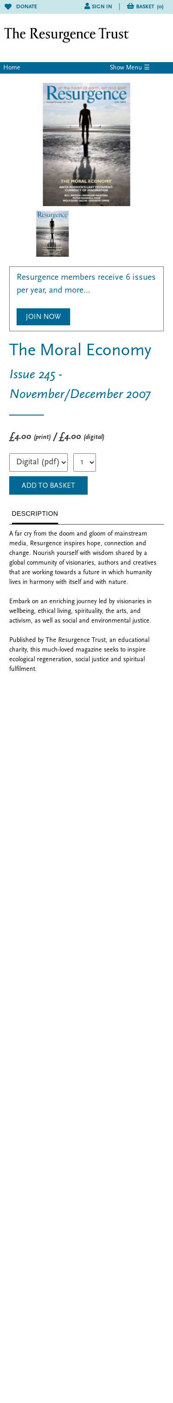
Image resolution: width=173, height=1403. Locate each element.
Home (11, 67)
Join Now (43, 317)
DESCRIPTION (35, 513)
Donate (21, 7)
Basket (150, 7)
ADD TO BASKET (48, 486)
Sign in (102, 7)
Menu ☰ (138, 67)
